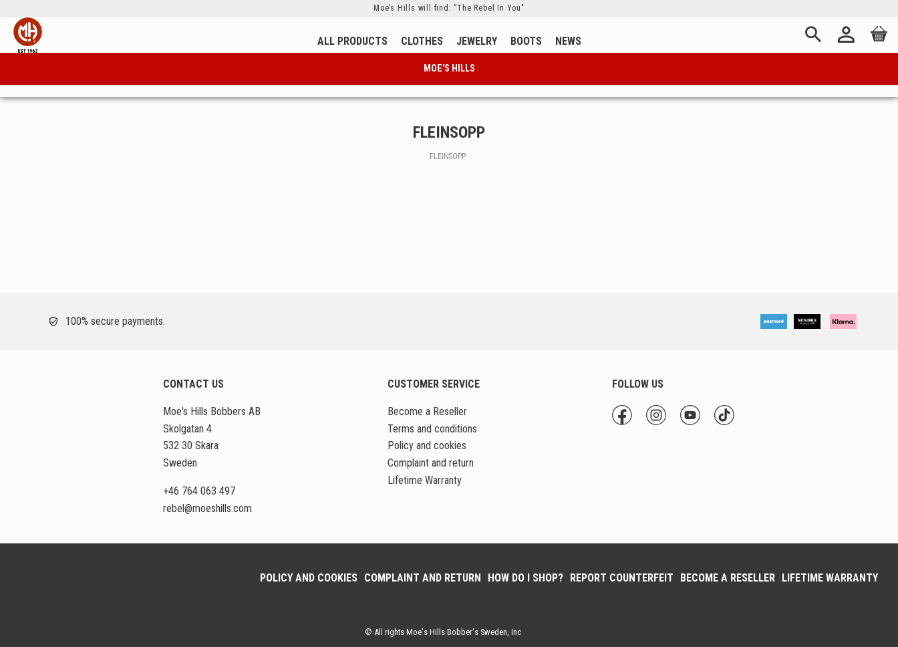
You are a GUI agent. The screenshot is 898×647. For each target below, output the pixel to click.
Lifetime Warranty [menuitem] (425, 480)
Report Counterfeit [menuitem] (622, 577)
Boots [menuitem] (526, 41)
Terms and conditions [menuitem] (432, 428)
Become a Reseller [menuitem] (427, 411)
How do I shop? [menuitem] (525, 577)
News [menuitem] (568, 41)
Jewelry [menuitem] (476, 41)
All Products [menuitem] (352, 41)
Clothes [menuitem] (422, 41)
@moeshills (207, 508)
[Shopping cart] (876, 43)
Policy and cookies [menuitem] (427, 445)
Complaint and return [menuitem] (431, 463)
